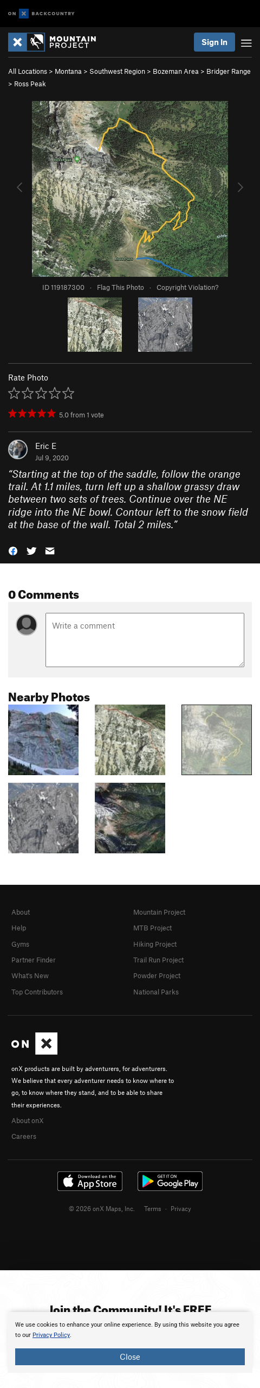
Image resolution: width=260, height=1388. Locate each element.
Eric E (45, 446)
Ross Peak (30, 83)
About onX (27, 1120)
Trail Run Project (158, 959)
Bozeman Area (176, 71)
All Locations (27, 71)
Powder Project (156, 975)
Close (130, 1356)
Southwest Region (117, 71)
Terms (152, 1208)
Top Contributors (37, 991)
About (20, 912)
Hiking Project (155, 944)
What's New (30, 975)
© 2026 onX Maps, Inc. (102, 1208)
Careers (23, 1136)
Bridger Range (228, 71)
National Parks (156, 991)
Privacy (181, 1208)
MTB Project (152, 927)
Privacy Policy (51, 1335)
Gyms (20, 944)
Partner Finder (33, 959)
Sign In (214, 42)
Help (18, 927)
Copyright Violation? (187, 287)
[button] (13, 549)
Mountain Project (159, 912)
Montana (68, 71)
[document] (130, 1342)
